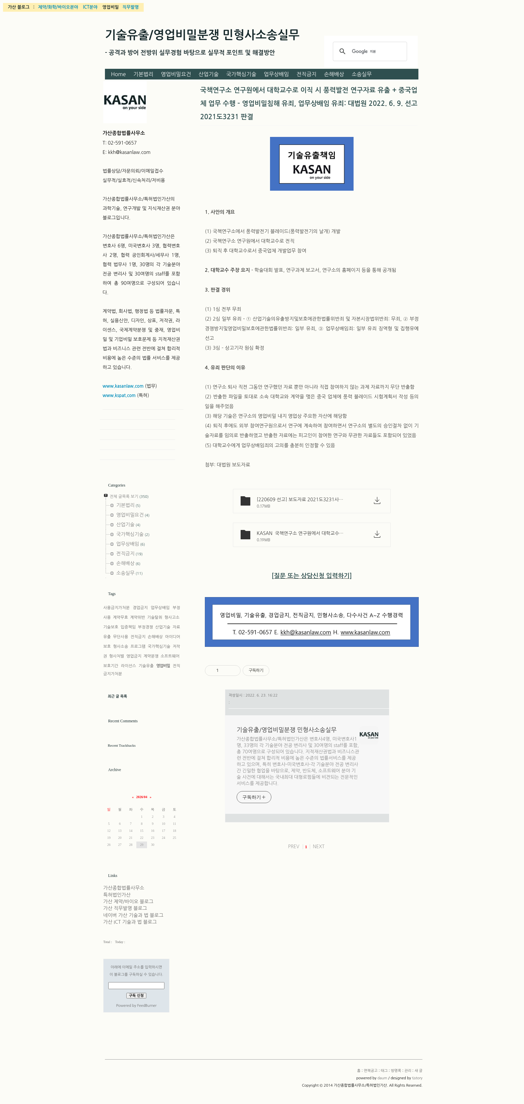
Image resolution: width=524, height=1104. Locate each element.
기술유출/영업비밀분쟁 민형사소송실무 (202, 35)
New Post (137, 455)
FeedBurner (146, 1005)
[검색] (369, 51)
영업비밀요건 (176, 74)
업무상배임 (276, 74)
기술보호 (110, 627)
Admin (137, 445)
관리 (407, 1071)
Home (118, 74)
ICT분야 (90, 7)
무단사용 (120, 637)
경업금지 (140, 608)
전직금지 (306, 74)
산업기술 (208, 74)
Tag (137, 425)
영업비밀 (163, 666)
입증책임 (128, 627)
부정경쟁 (145, 627)
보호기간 (110, 666)
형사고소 (171, 617)
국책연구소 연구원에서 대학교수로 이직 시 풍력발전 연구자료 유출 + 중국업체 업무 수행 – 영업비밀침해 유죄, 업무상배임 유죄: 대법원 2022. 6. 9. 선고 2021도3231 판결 (308, 103)
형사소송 (120, 647)
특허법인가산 (117, 895)
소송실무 (362, 74)
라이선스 (128, 666)
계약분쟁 (150, 656)
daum (382, 1078)
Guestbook (137, 435)
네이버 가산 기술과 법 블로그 (133, 915)
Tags (112, 593)
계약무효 (120, 617)
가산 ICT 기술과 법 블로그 (130, 922)
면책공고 (370, 1071)
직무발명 (130, 7)
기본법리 (143, 74)
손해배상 (334, 74)
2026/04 (141, 797)
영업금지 (133, 656)
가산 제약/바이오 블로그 (128, 901)
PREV (293, 846)
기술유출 (146, 666)
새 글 (418, 1071)
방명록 (396, 1071)
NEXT (318, 846)
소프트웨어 (170, 656)
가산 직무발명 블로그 (125, 908)
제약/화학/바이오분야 (58, 7)
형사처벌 (116, 656)
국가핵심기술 (241, 74)
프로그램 (137, 647)
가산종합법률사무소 (123, 888)
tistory (417, 1078)
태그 (384, 1071)
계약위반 (137, 617)
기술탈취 (154, 617)
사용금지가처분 (116, 608)
